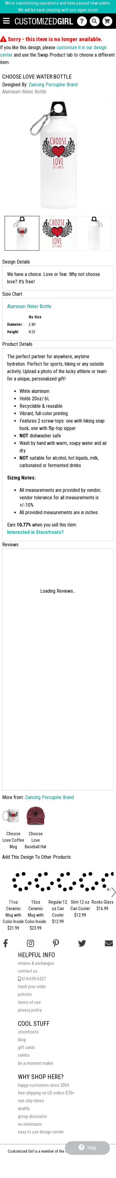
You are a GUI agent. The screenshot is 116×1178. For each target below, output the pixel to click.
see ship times (31, 1100)
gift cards (26, 1047)
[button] (22, 233)
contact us (27, 971)
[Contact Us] (83, 21)
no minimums (30, 1124)
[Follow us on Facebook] (5, 943)
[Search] (96, 21)
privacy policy (30, 1010)
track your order (32, 986)
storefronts (28, 1032)
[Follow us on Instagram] (30, 943)
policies (25, 994)
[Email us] (109, 943)
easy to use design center (41, 1132)
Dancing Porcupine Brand (53, 85)
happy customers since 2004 (43, 1085)
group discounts (32, 1116)
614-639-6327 (32, 979)
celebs (24, 1055)
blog (22, 1040)
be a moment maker (35, 1063)
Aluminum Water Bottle (29, 306)
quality (24, 1108)
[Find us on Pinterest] (56, 943)
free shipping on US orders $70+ (46, 1093)
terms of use (29, 1002)
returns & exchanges (36, 963)
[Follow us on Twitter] (82, 943)
